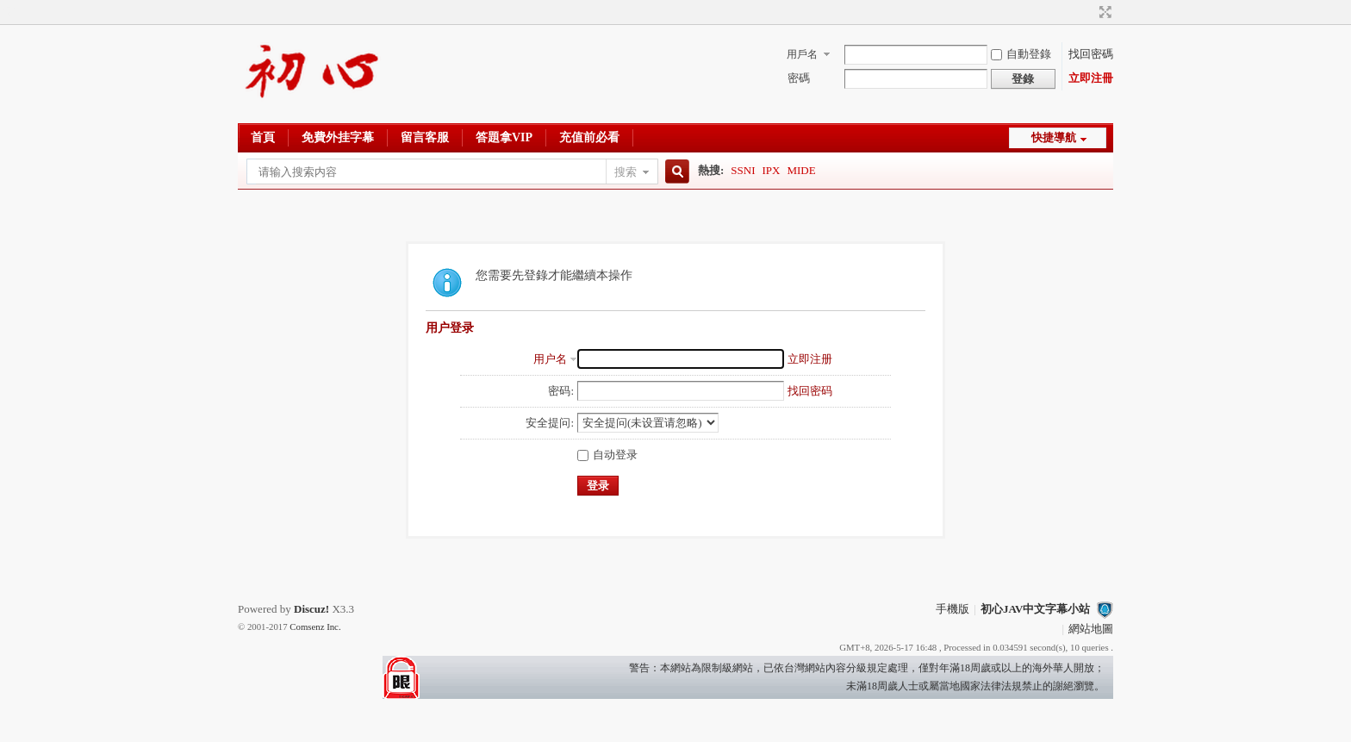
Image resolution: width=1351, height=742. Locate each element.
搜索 (625, 171)
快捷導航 (1053, 137)
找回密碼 (1090, 53)
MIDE (801, 170)
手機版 (952, 608)
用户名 (550, 358)
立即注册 (810, 358)
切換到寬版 (1103, 12)
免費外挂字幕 (338, 137)
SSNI (743, 170)
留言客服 (425, 137)
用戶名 (802, 54)
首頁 (263, 137)
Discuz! (311, 608)
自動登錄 (1021, 53)
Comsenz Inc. (315, 626)
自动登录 (607, 454)
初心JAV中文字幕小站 (1036, 608)
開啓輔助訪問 (1089, 12)
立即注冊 (1090, 78)
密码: (561, 390)
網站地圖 (1090, 628)
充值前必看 (589, 137)
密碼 (799, 78)
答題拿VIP (504, 137)
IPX (772, 170)
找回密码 (810, 390)
